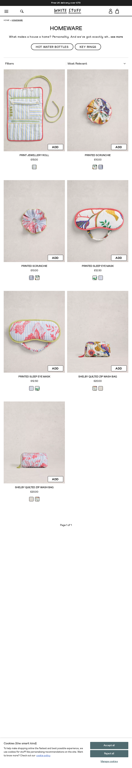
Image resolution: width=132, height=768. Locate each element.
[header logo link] (67, 11)
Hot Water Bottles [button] (52, 46)
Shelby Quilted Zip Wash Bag (97, 376)
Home (7, 20)
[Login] (110, 10)
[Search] (22, 11)
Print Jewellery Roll (34, 155)
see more (117, 36)
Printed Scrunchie (98, 155)
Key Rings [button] (88, 46)
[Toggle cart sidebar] (117, 11)
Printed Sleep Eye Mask (98, 266)
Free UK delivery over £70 (66, 3)
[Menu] (6, 11)
